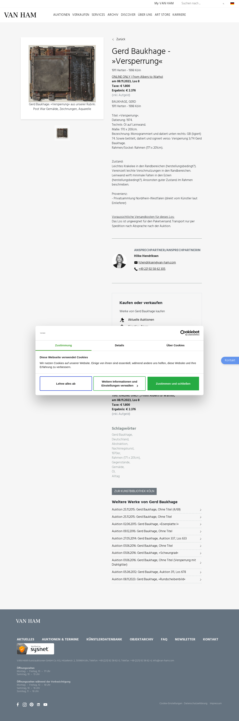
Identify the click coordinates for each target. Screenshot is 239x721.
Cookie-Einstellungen (170, 703)
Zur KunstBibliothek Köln (134, 491)
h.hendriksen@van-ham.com (157, 262)
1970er (116, 453)
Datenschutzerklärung (195, 703)
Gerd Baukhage (122, 435)
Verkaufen (80, 14)
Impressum (216, 703)
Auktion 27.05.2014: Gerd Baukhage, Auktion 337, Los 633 (149, 538)
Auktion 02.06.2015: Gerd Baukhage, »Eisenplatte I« (145, 524)
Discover (128, 14)
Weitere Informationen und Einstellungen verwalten (119, 383)
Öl (113, 472)
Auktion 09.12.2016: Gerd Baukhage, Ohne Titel (142, 531)
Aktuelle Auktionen (137, 319)
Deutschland (120, 439)
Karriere (179, 14)
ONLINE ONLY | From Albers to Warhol (137, 76)
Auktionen (61, 14)
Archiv (113, 14)
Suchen (223, 3)
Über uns (145, 14)
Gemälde (118, 467)
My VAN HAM (164, 3)
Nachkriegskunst (123, 449)
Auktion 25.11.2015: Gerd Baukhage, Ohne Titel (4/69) (146, 509)
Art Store (162, 14)
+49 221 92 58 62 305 (152, 268)
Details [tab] (119, 345)
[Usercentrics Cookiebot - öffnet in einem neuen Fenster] (183, 333)
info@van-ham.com (163, 661)
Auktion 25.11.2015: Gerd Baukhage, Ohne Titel (142, 516)
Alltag (116, 476)
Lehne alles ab (65, 383)
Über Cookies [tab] (176, 345)
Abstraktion (120, 444)
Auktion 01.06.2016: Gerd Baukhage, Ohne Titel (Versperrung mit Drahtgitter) (154, 562)
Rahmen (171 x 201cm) (126, 458)
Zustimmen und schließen (173, 383)
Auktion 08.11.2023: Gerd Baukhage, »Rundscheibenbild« (148, 579)
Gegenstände (121, 462)
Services (98, 14)
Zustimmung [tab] (63, 345)
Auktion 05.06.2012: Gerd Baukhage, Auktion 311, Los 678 (149, 572)
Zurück (120, 39)
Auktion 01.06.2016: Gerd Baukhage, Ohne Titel (142, 545)
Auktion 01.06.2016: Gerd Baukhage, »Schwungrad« (145, 553)
